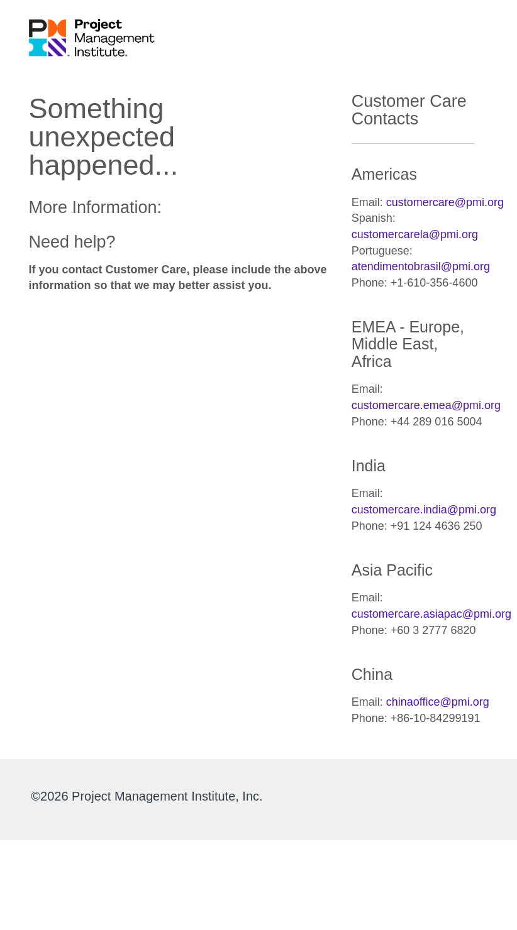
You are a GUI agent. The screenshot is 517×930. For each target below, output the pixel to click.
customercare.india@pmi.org (424, 509)
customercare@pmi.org (445, 202)
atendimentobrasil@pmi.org (421, 266)
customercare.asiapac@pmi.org (431, 614)
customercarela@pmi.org (415, 234)
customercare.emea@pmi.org (426, 405)
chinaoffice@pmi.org (437, 702)
